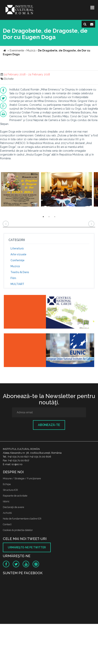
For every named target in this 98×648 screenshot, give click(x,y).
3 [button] (55, 217)
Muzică (15, 266)
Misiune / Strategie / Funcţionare (22, 478)
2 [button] (49, 217)
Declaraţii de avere (13, 507)
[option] (20, 190)
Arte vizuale (18, 254)
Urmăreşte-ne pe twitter (27, 547)
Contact (7, 524)
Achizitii (7, 512)
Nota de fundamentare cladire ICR (22, 518)
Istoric (6, 501)
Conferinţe (17, 260)
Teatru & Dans (19, 272)
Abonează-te (49, 425)
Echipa (7, 484)
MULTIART (17, 284)
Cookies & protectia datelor (18, 530)
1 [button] (43, 217)
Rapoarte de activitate (15, 495)
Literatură (17, 248)
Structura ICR (10, 489)
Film (13, 278)
